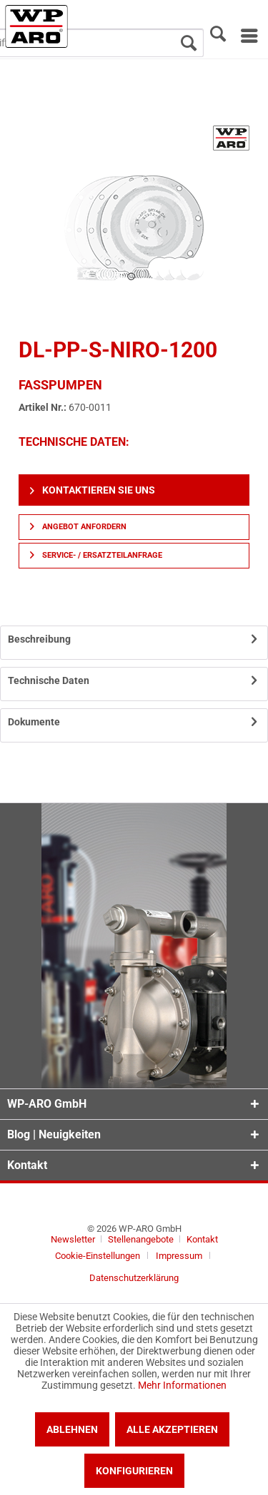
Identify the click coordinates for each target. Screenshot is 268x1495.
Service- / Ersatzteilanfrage (96, 555)
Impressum (179, 1255)
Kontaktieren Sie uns (92, 490)
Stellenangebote (142, 1239)
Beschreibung (39, 639)
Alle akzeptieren (172, 1429)
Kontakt (202, 1239)
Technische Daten (48, 680)
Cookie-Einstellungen (97, 1255)
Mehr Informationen (182, 1385)
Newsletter (73, 1239)
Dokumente (34, 722)
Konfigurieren (134, 1470)
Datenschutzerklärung (134, 1277)
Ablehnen (72, 1429)
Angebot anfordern (78, 526)
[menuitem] (248, 35)
